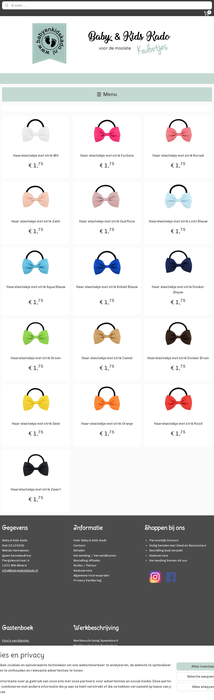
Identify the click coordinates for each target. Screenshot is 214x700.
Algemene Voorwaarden (91, 575)
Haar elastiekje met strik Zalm (35, 221)
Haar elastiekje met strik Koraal (178, 156)
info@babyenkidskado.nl (20, 570)
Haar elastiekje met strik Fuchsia (107, 156)
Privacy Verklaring (87, 580)
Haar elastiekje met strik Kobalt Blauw (107, 287)
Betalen (79, 550)
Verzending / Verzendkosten (94, 555)
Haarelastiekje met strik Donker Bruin (178, 358)
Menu (107, 94)
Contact (79, 545)
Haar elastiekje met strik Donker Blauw (178, 289)
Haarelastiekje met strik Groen (36, 358)
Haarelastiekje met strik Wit (36, 156)
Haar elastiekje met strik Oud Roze (107, 221)
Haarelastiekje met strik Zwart (36, 489)
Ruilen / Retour (85, 565)
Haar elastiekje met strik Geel (36, 424)
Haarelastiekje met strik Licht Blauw (178, 221)
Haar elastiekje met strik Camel (107, 358)
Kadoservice (82, 570)
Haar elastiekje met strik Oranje (107, 424)
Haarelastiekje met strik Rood (178, 424)
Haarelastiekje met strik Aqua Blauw (35, 287)
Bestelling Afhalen (86, 560)
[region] (77, 676)
